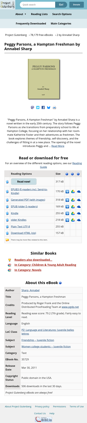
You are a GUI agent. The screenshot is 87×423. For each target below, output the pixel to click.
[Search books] (37, 5)
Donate (76, 4)
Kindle (14, 213)
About (20, 14)
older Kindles (18, 220)
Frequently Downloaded (31, 23)
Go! (61, 4)
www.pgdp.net (70, 307)
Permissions (59, 406)
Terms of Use (77, 406)
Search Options (62, 14)
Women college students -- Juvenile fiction (46, 346)
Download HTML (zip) (23, 233)
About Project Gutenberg (18, 406)
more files (27, 240)
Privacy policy (42, 406)
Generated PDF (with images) (28, 199)
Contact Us (40, 413)
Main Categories (61, 23)
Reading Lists (39, 14)
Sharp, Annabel (30, 290)
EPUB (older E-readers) (24, 206)
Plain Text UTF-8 (20, 226)
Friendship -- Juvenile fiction (37, 340)
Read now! (23, 181)
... (56, 146)
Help (51, 413)
